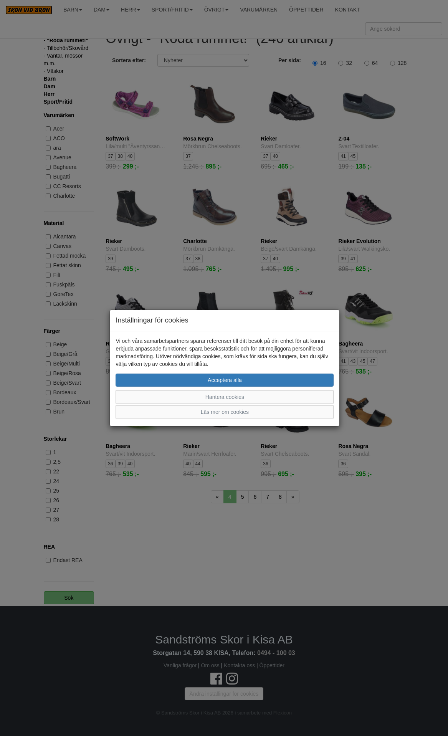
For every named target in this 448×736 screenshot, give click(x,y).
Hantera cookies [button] (224, 397)
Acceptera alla (225, 380)
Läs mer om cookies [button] (225, 412)
